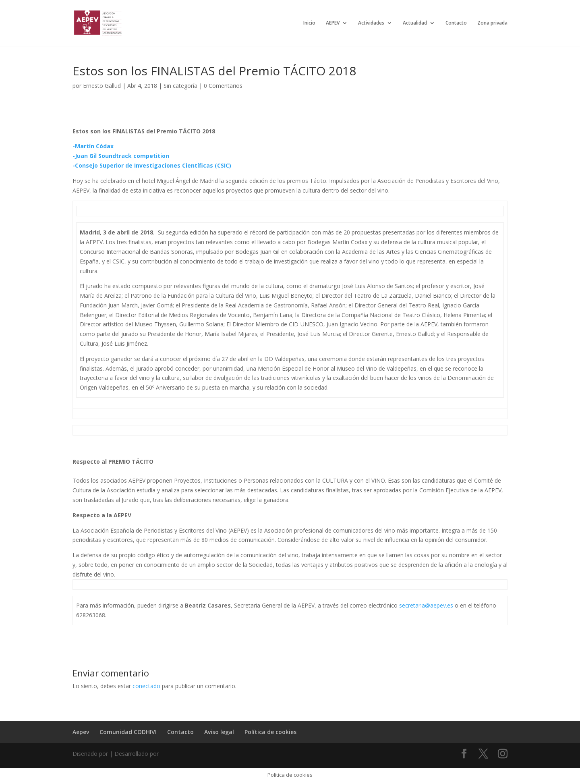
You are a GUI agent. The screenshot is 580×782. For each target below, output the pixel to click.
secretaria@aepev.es (426, 605)
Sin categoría (180, 85)
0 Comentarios (223, 85)
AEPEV (333, 23)
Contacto (456, 23)
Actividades (371, 23)
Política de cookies (270, 732)
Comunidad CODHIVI (128, 732)
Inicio (309, 23)
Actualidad (415, 23)
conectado (146, 686)
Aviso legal (219, 732)
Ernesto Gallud (102, 85)
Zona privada (492, 23)
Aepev (80, 732)
